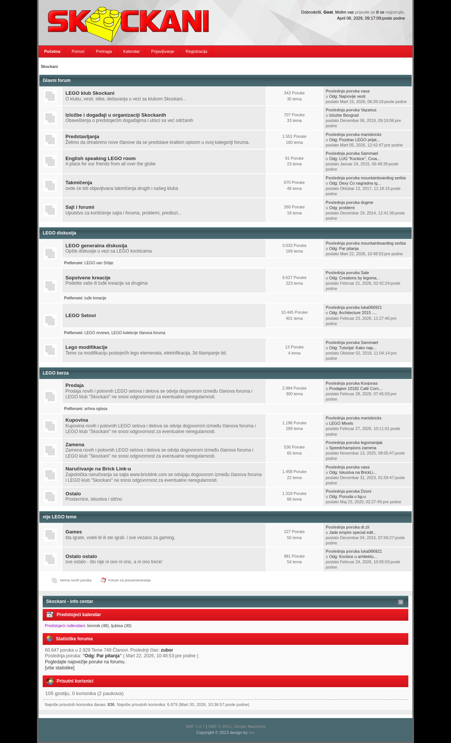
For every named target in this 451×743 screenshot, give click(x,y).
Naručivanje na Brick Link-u (98, 469)
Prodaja (74, 385)
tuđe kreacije (96, 298)
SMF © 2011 (220, 726)
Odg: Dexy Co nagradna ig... (355, 183)
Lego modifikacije (86, 347)
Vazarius (368, 110)
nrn (252, 732)
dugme (367, 202)
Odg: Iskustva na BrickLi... (352, 472)
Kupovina (76, 420)
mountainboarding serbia (383, 178)
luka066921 (371, 307)
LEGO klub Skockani (89, 93)
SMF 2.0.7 (195, 726)
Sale (365, 272)
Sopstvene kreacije (88, 278)
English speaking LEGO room (100, 158)
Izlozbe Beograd (343, 115)
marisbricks (371, 134)
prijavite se (365, 12)
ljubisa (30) (121, 625)
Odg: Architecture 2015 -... (353, 312)
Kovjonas (369, 383)
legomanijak (372, 442)
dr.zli (365, 527)
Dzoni (366, 491)
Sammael (369, 153)
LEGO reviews (97, 333)
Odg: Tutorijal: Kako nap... (352, 347)
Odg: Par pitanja (343, 248)
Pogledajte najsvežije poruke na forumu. (85, 661)
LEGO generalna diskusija (96, 245)
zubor (167, 650)
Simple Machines (250, 726)
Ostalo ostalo (81, 556)
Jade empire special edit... (352, 532)
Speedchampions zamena (352, 447)
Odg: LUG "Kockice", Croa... (354, 158)
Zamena (74, 444)
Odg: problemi (342, 207)
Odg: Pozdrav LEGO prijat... (354, 139)
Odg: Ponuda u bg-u (347, 496)
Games (73, 532)
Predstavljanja (82, 136)
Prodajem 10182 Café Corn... (355, 388)
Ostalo (73, 493)
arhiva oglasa (96, 409)
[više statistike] (59, 668)
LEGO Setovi (80, 315)
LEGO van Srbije (99, 263)
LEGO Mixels (341, 423)
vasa (365, 91)
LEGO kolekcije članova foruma (138, 333)
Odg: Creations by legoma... (354, 278)
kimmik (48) (98, 625)
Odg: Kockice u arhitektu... (353, 556)
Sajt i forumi (79, 207)
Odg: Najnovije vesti (347, 96)
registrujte (395, 12)
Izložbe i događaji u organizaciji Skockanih (115, 115)
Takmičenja (78, 182)
